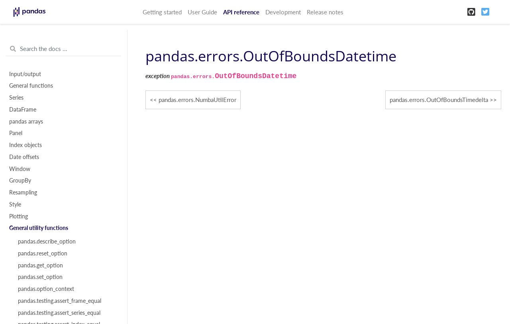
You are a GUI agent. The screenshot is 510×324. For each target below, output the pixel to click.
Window (19, 169)
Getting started (162, 12)
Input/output (25, 74)
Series (16, 97)
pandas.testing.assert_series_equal (59, 313)
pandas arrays (26, 121)
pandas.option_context (46, 289)
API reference (241, 12)
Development (283, 12)
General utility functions (38, 228)
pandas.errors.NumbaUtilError (197, 99)
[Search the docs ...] (63, 49)
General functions (31, 85)
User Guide (202, 12)
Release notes (325, 12)
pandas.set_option (40, 277)
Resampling (23, 192)
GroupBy (20, 180)
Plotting (18, 216)
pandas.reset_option (42, 253)
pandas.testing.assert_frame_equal (59, 301)
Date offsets (24, 157)
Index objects (25, 145)
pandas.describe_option (47, 241)
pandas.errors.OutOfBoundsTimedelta (439, 99)
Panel (15, 133)
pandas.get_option (40, 265)
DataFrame (22, 109)
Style (15, 204)
